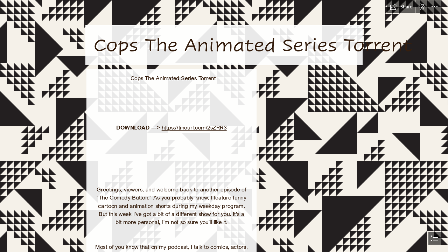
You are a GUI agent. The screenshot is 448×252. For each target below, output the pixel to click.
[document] (224, 126)
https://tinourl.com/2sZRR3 (194, 127)
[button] (401, 6)
